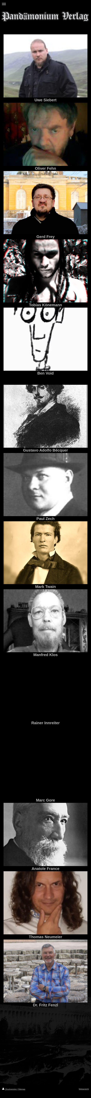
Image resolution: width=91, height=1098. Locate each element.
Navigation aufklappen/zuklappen (45, 4)
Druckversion (9, 1089)
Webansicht (84, 1089)
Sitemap (21, 1089)
